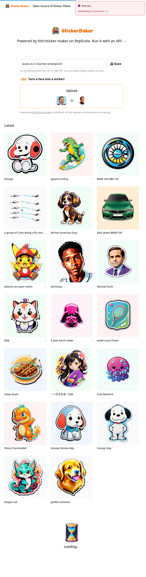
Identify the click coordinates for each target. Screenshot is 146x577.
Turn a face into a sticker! (42, 79)
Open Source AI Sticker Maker (52, 6)
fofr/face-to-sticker (42, 112)
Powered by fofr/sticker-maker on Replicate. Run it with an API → (71, 40)
